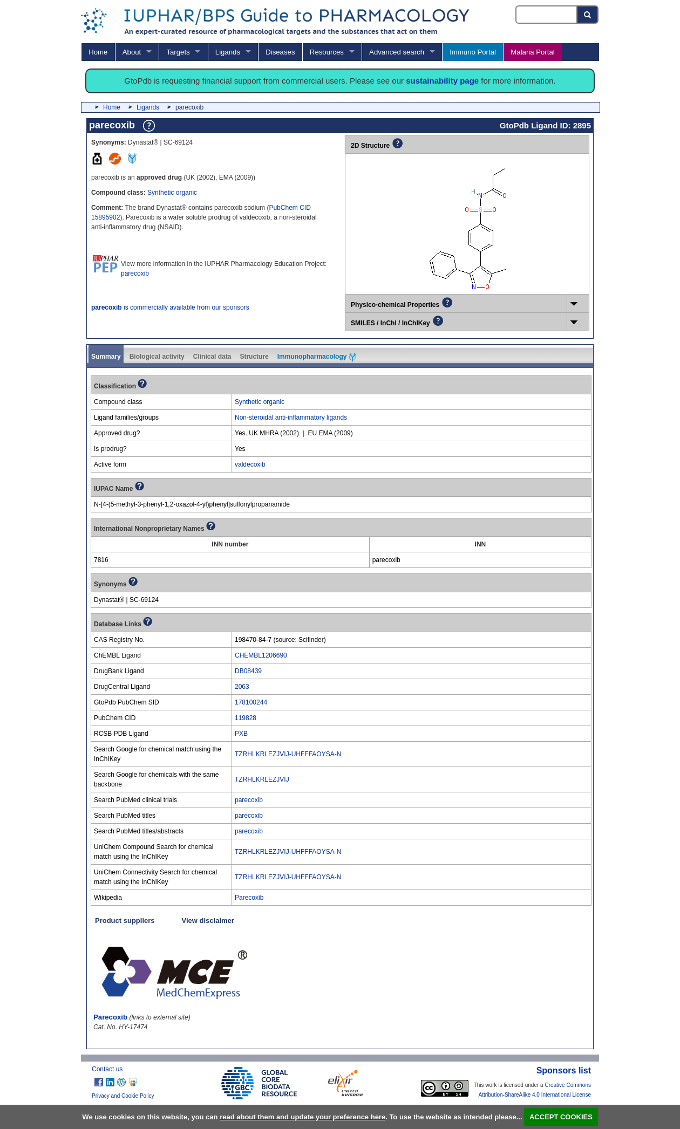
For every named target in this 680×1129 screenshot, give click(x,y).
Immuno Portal (473, 52)
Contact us (107, 1069)
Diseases (280, 52)
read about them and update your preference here (302, 1117)
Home (98, 52)
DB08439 (248, 671)
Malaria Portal (532, 52)
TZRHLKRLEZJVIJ (262, 779)
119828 (245, 718)
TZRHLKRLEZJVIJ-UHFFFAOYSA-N (288, 754)
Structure (254, 356)
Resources (327, 52)
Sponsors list (563, 1070)
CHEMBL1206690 (261, 655)
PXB (241, 733)
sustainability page (442, 80)
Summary (106, 356)
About (132, 52)
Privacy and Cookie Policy (123, 1096)
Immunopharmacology (316, 357)
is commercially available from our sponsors (170, 307)
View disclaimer (208, 920)
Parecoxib (249, 897)
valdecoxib (250, 464)
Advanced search (396, 52)
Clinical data (212, 356)
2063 (242, 686)
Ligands (227, 52)
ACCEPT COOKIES (561, 1117)
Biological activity (157, 356)
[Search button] (588, 14)
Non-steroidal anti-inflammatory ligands (291, 417)
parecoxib (135, 273)
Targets (177, 52)
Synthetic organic (172, 192)
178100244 (251, 702)
